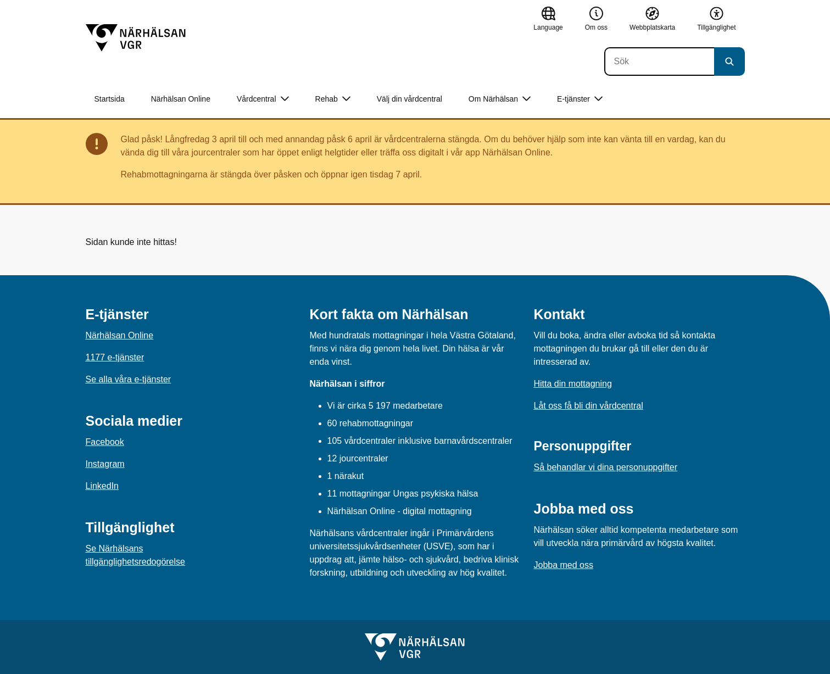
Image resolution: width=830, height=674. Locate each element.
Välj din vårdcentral (409, 98)
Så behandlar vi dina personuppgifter (606, 467)
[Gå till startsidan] (136, 38)
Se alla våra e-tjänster (128, 379)
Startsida (109, 98)
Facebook (105, 442)
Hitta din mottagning (573, 383)
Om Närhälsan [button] (500, 99)
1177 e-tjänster (115, 357)
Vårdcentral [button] (263, 99)
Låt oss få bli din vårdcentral (588, 405)
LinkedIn (102, 486)
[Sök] (659, 61)
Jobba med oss (564, 565)
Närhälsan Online (180, 98)
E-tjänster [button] (580, 99)
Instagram (105, 464)
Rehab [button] (332, 99)
